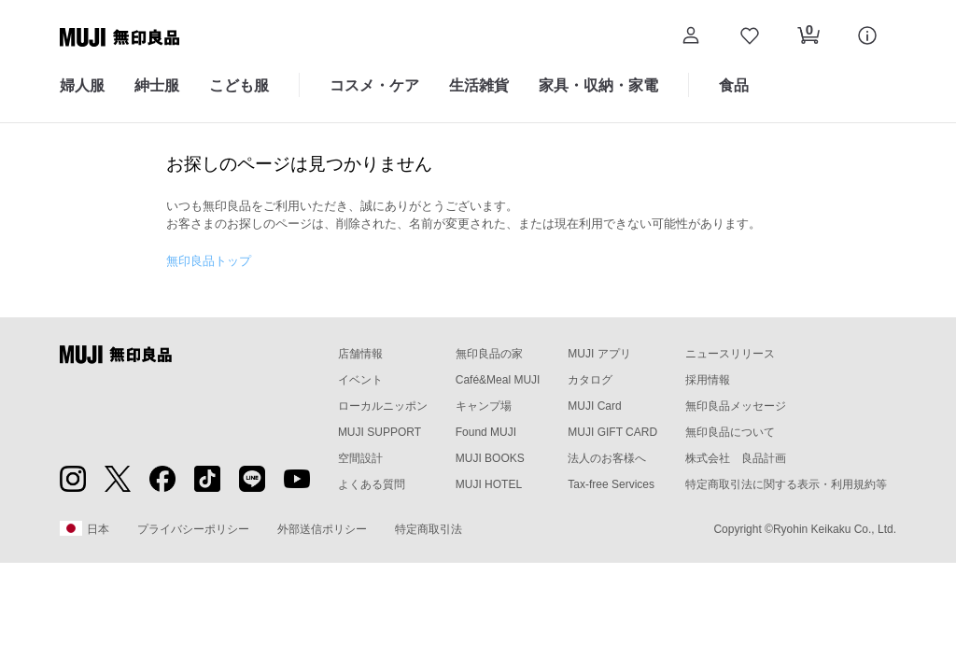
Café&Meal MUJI (498, 379)
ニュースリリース (730, 353)
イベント (360, 379)
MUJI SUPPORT (379, 432)
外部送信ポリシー (322, 529)
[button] (690, 37)
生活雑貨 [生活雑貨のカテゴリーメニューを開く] (479, 85)
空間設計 (360, 458)
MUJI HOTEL (489, 484)
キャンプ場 (484, 406)
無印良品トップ (208, 261)
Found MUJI (486, 432)
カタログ (590, 379)
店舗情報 (360, 353)
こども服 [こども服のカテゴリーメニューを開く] (239, 85)
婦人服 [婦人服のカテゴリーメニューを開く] (82, 85)
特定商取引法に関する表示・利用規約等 (786, 484)
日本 (84, 528)
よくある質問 (371, 484)
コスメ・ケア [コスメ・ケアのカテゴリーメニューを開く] (374, 85)
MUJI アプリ (599, 353)
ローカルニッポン (383, 406)
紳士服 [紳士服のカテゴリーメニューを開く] (156, 85)
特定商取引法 (428, 529)
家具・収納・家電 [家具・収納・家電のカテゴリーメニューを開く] (598, 85)
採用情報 (707, 379)
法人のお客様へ (607, 458)
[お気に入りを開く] (749, 37)
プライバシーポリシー (193, 529)
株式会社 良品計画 (735, 458)
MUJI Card (594, 406)
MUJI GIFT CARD (612, 432)
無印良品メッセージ (735, 406)
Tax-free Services (611, 484)
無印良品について (730, 432)
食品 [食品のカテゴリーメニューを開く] (734, 85)
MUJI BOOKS (490, 458)
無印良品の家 (489, 353)
